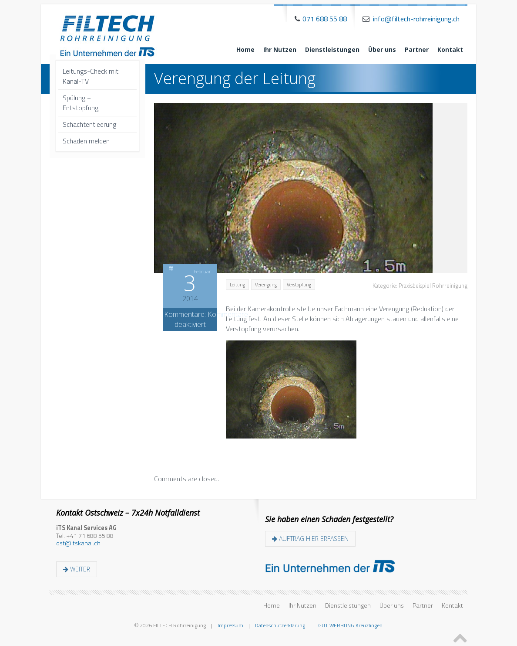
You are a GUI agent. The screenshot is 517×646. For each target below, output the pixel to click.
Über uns (382, 49)
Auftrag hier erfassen (310, 538)
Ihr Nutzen (279, 49)
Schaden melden (86, 141)
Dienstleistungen (332, 49)
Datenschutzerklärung (280, 625)
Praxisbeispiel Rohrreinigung (433, 285)
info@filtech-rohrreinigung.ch (416, 19)
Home (245, 49)
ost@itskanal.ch (78, 543)
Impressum (230, 625)
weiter (76, 569)
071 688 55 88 (324, 19)
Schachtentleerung (89, 124)
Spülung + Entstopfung (80, 102)
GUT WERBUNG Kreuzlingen (350, 625)
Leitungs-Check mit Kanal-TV (90, 76)
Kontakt (450, 49)
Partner (417, 49)
